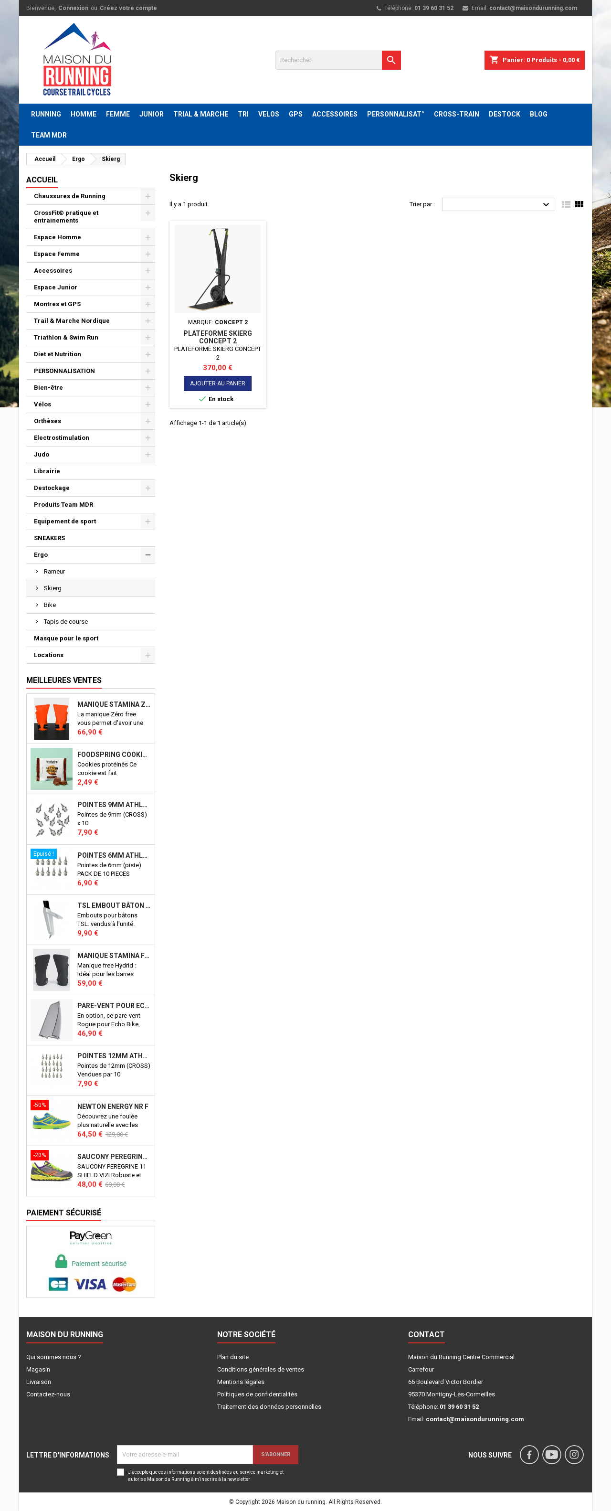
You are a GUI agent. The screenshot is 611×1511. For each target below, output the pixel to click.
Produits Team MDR (63, 504)
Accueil (42, 179)
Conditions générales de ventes (260, 1369)
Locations (48, 655)
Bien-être (48, 387)
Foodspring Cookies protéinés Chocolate (114, 754)
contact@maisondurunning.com (533, 8)
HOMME (83, 114)
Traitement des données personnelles (269, 1406)
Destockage (52, 487)
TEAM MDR (49, 135)
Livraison (38, 1381)
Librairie (47, 471)
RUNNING (46, 114)
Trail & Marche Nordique (72, 320)
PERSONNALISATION (64, 370)
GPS (296, 114)
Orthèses (47, 421)
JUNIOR (151, 114)
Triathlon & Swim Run (66, 337)
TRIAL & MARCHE (200, 114)
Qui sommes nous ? (53, 1357)
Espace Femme (57, 253)
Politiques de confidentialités (257, 1394)
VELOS (268, 114)
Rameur (54, 571)
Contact (426, 1334)
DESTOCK (504, 114)
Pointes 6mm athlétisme (114, 855)
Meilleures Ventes (64, 680)
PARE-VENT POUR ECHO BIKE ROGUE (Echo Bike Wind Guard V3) (114, 1006)
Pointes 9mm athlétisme (114, 805)
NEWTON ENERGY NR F (112, 1106)
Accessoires (53, 270)
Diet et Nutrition (57, 354)
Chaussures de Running (69, 196)
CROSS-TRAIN (456, 114)
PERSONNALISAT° (395, 114)
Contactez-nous (48, 1394)
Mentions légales (240, 1381)
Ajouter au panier (217, 383)
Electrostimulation (61, 437)
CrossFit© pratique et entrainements (66, 216)
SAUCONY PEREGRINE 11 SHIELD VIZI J (114, 1156)
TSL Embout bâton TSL (114, 905)
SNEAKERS (49, 538)
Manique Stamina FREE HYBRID (114, 955)
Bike (50, 604)
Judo (41, 454)
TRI (243, 114)
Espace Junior (55, 287)
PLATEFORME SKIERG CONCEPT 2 (217, 337)
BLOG (539, 114)
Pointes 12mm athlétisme (114, 1056)
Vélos (42, 404)
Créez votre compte (128, 8)
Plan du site (233, 1357)
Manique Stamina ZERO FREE (114, 704)
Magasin (38, 1369)
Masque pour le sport (66, 638)
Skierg (53, 588)
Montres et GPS (57, 304)
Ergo (41, 554)
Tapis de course (66, 621)
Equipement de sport (65, 521)
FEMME (118, 114)
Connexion (73, 8)
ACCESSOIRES (335, 114)
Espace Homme (57, 237)
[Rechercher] (338, 60)
